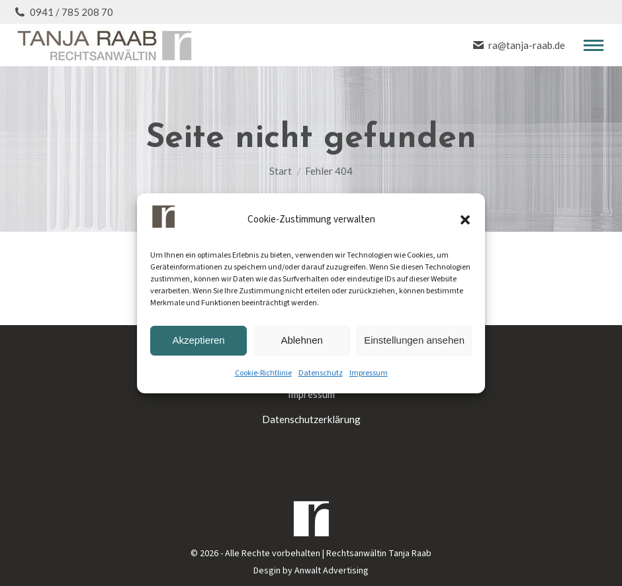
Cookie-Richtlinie (263, 373)
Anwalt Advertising (331, 570)
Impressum (368, 373)
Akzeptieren (198, 340)
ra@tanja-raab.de (518, 45)
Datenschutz (320, 373)
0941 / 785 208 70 (63, 12)
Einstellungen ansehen (414, 340)
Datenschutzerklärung (311, 419)
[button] (465, 219)
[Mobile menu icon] (593, 45)
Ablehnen (301, 340)
